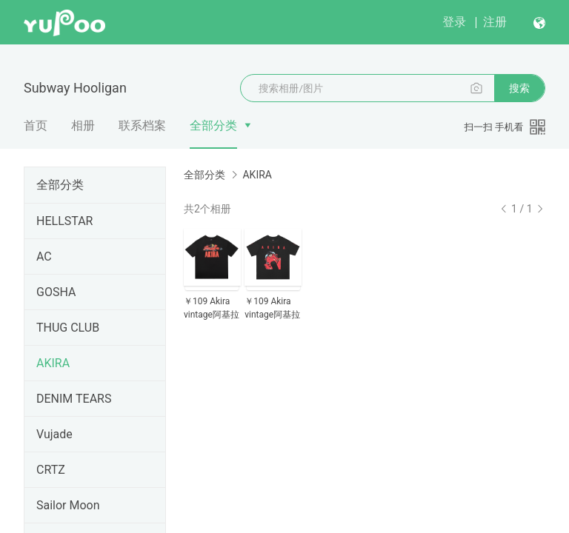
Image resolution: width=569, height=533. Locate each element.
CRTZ (50, 470)
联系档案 (142, 125)
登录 (454, 22)
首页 (35, 125)
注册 (495, 22)
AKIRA (53, 363)
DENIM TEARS (73, 399)
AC (44, 256)
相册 (83, 125)
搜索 (519, 88)
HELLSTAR (64, 221)
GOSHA (56, 292)
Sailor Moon (68, 505)
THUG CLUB (67, 328)
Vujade (54, 434)
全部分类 (213, 125)
